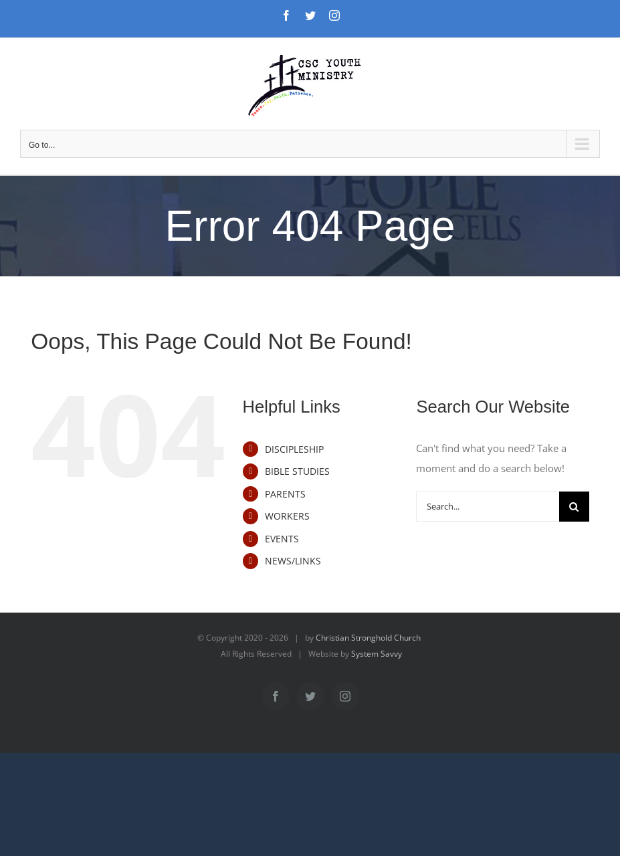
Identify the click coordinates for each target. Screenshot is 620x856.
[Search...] (487, 507)
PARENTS (285, 494)
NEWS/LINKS (293, 560)
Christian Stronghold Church (368, 637)
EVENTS (282, 538)
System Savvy (376, 653)
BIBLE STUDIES (297, 471)
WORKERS (287, 516)
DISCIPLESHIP (294, 449)
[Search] (574, 507)
